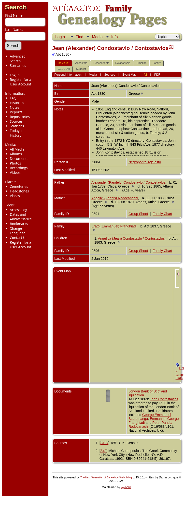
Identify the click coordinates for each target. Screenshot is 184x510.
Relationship (122, 62)
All (145, 74)
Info (114, 37)
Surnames (18, 65)
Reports (16, 112)
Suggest (81, 68)
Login (60, 37)
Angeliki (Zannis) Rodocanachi (114, 198)
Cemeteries (19, 186)
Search (16, 7)
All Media (17, 149)
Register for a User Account (20, 81)
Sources (16, 121)
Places (15, 195)
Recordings (19, 168)
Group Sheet (138, 214)
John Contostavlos (164, 399)
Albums (16, 154)
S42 (103, 451)
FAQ (13, 98)
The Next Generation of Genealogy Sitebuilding (106, 477)
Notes (14, 107)
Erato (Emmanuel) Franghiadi (114, 226)
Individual (63, 62)
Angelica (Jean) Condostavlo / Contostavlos (131, 238)
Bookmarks (19, 223)
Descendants (101, 62)
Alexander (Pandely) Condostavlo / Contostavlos (128, 182)
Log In (14, 74)
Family (156, 62)
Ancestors (81, 62)
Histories (17, 102)
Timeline (141, 62)
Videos (15, 172)
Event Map (129, 74)
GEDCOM (64, 68)
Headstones (19, 191)
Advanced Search (18, 58)
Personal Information (68, 74)
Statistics (17, 126)
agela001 (126, 487)
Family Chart (162, 214)
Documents (19, 158)
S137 (104, 443)
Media (97, 37)
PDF (157, 74)
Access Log (18, 209)
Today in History (16, 133)
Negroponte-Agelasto (144, 162)
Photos (15, 163)
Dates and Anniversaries (20, 216)
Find (79, 37)
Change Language (17, 230)
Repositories (20, 116)
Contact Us (18, 237)
